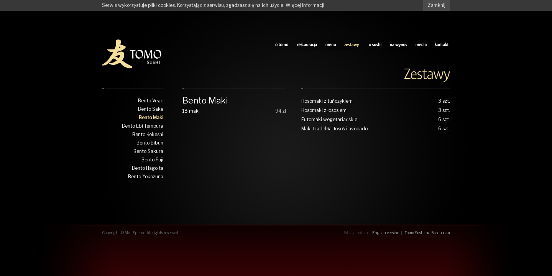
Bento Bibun (149, 143)
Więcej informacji (305, 5)
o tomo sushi (281, 45)
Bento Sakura (148, 151)
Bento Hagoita (147, 168)
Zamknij (436, 5)
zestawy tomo (352, 45)
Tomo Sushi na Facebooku (427, 232)
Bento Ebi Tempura (142, 126)
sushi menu (330, 45)
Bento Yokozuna (145, 176)
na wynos (398, 45)
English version (385, 232)
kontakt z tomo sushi (442, 45)
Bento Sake (150, 109)
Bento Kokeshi (147, 134)
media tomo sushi (421, 45)
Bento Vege (150, 101)
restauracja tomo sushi (307, 45)
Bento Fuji (152, 160)
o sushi (374, 45)
